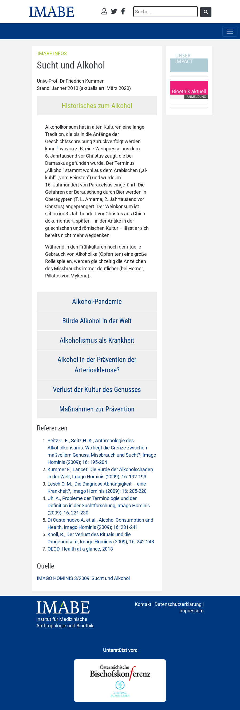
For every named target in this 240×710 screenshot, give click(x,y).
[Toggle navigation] (229, 31)
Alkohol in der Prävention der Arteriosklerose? (96, 365)
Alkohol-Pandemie (97, 301)
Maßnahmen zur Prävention (97, 409)
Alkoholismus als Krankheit (97, 340)
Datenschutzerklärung (178, 604)
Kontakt (143, 604)
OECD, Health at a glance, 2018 (80, 549)
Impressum (191, 610)
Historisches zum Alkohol (97, 106)
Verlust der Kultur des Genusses (97, 389)
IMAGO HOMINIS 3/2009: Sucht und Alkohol (83, 578)
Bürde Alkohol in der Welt (97, 321)
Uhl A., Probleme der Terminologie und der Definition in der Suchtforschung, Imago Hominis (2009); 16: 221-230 (99, 505)
